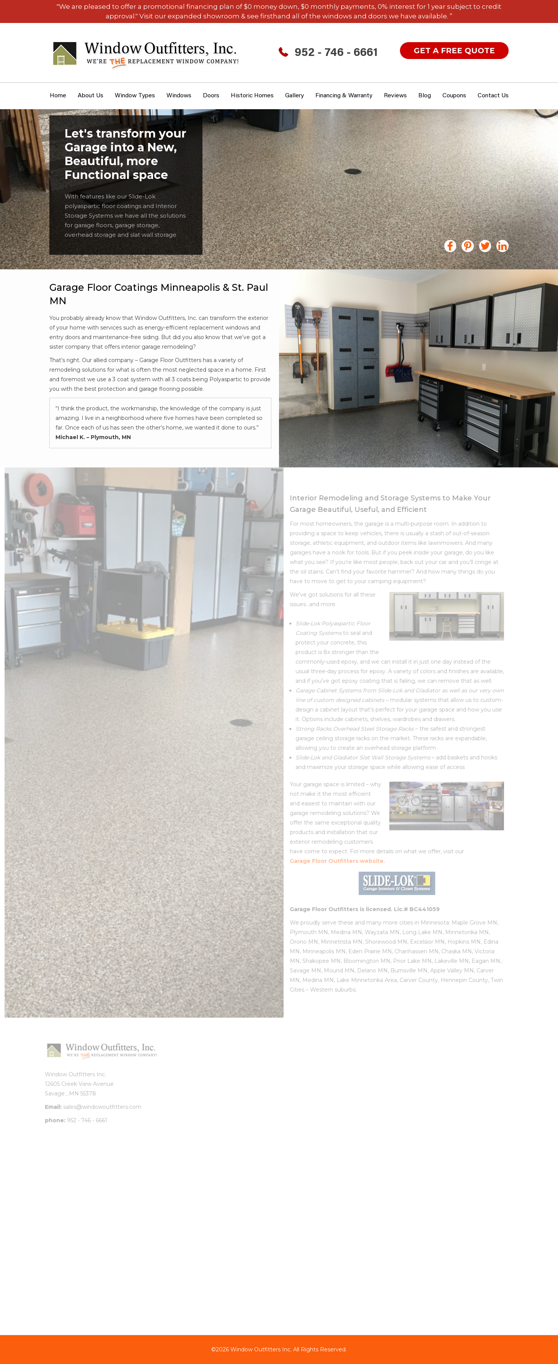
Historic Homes (252, 96)
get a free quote (454, 50)
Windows (178, 96)
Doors (211, 96)
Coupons (454, 96)
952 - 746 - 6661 (336, 53)
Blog (424, 96)
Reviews (395, 96)
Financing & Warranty (343, 96)
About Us (90, 96)
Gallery (294, 96)
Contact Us (493, 96)
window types (135, 96)
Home (58, 96)
